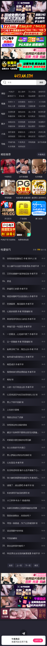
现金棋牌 (31, 96)
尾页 (36, 565)
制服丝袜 (11, 116)
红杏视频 (11, 146)
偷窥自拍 (11, 122)
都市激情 (11, 132)
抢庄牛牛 (41, 96)
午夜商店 (21, 142)
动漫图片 (41, 122)
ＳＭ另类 (41, 106)
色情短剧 (21, 146)
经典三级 (21, 116)
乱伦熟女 (31, 116)
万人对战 (31, 91)
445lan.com (23, 76)
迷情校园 (11, 136)
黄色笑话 (31, 136)
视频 (3, 103)
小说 (3, 133)
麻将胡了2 (12, 96)
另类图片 (41, 126)
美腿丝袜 (11, 126)
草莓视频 (31, 142)
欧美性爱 (41, 112)
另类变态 (41, 116)
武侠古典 (41, 132)
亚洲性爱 (11, 112)
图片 (3, 123)
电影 (3, 113)
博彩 (3, 93)
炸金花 (21, 96)
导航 (3, 144)
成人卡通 (31, 112)
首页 (11, 565)
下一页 (28, 565)
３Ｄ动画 (41, 102)
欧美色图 (31, 122)
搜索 (41, 82)
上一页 (19, 565)
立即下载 (37, 640)
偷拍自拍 (21, 112)
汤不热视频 (42, 142)
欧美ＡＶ (31, 102)
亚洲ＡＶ (11, 102)
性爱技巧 (41, 136)
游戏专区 (41, 91)
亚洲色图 (21, 122)
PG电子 (12, 91)
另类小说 (21, 136)
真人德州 (21, 91)
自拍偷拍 (21, 102)
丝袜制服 (21, 106)
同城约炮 (11, 142)
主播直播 (31, 106)
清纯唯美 (21, 126)
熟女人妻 (11, 106)
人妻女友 (31, 132)
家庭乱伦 (21, 132)
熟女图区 (31, 126)
